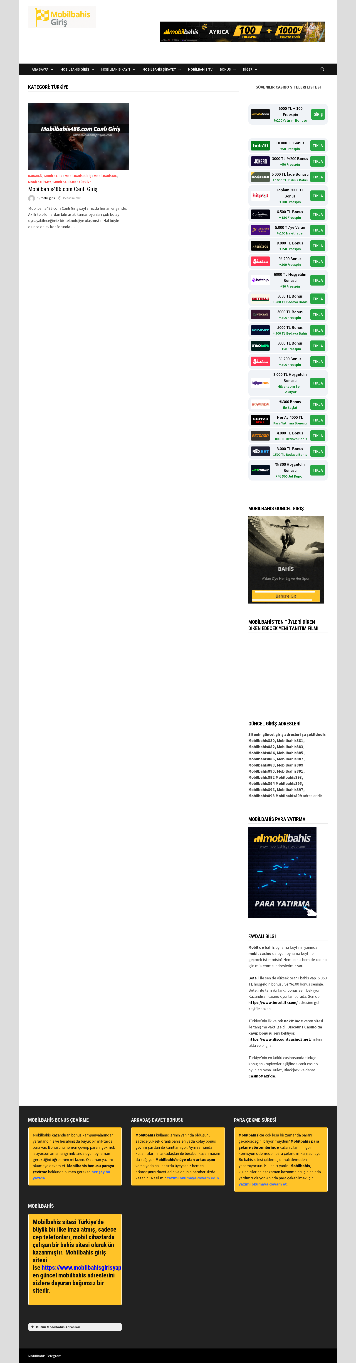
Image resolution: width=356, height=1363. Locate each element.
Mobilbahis (53, 176)
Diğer (247, 69)
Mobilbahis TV (200, 69)
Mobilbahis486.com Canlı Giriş (62, 189)
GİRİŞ (318, 114)
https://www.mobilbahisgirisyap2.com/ (90, 1267)
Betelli (253, 978)
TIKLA (318, 145)
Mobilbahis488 (64, 182)
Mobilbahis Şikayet (159, 69)
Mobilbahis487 (39, 182)
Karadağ (35, 176)
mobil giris (48, 198)
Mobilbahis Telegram (44, 1355)
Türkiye (85, 182)
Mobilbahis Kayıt (116, 69)
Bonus (225, 69)
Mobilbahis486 (105, 176)
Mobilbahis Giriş (74, 69)
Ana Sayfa (40, 69)
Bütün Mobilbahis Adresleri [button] (55, 1327)
